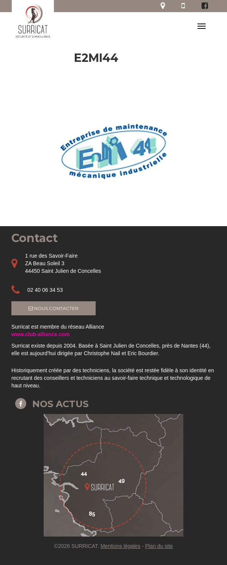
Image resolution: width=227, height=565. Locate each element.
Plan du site (159, 546)
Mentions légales (120, 546)
